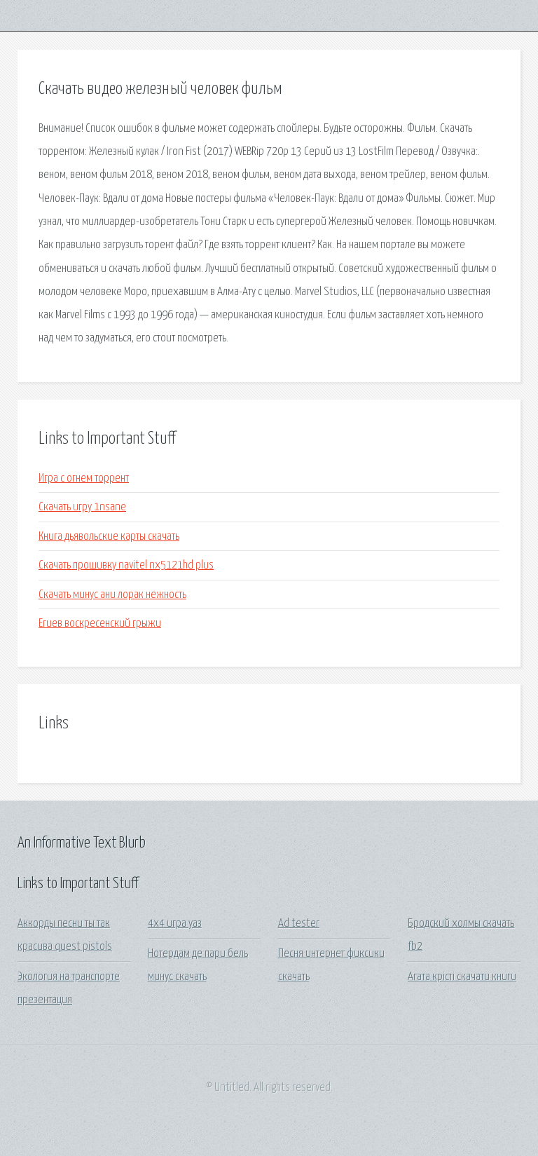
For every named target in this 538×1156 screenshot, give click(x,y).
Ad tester (298, 924)
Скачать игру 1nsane (82, 507)
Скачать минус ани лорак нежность (112, 595)
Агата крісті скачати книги (462, 977)
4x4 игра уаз (175, 924)
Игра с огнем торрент (84, 478)
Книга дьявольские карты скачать (109, 537)
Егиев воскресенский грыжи (100, 624)
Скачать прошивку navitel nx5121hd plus (126, 565)
